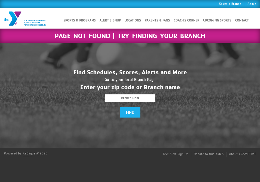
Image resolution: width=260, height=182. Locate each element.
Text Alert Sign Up (175, 154)
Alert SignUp (110, 20)
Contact (242, 20)
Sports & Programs (79, 20)
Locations (132, 20)
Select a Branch (230, 4)
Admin (252, 4)
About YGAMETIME (242, 154)
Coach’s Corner (186, 20)
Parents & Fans (157, 20)
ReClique (29, 153)
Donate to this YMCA (209, 154)
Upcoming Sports (217, 20)
